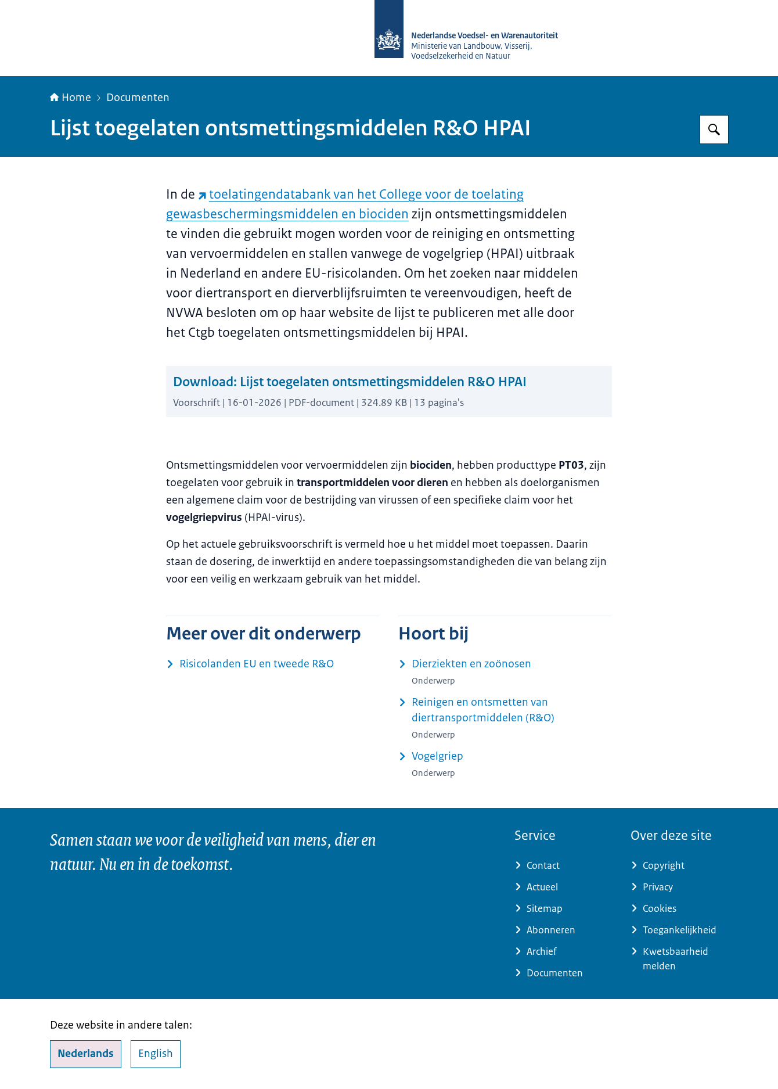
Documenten (138, 98)
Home (70, 98)
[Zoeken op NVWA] (714, 129)
